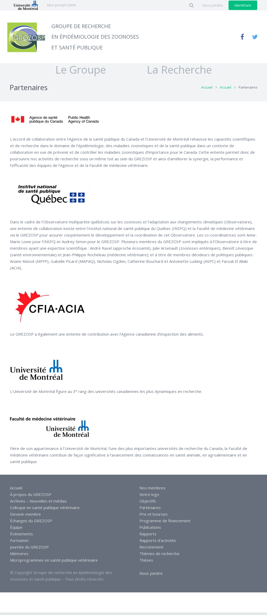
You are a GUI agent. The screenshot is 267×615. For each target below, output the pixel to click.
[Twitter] (255, 36)
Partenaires (150, 510)
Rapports (148, 536)
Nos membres (152, 490)
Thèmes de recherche (159, 556)
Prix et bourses (153, 516)
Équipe (16, 529)
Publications (150, 529)
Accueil (206, 90)
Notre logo (149, 497)
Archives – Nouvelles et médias (38, 503)
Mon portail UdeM (61, 5)
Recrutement (151, 549)
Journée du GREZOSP (29, 549)
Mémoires (19, 556)
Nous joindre (151, 575)
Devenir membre (25, 516)
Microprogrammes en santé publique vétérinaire (54, 562)
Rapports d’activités (157, 543)
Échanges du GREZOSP (31, 523)
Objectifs (147, 503)
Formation (19, 543)
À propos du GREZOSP (30, 497)
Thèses (146, 562)
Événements (21, 536)
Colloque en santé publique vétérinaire (45, 510)
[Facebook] (242, 36)
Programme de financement (165, 523)
